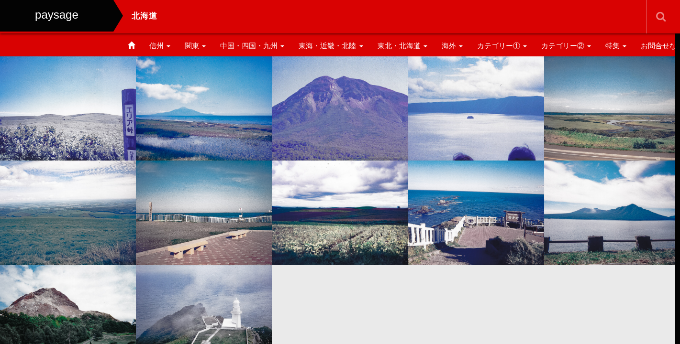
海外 (452, 46)
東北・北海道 (402, 46)
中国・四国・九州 (252, 46)
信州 (159, 46)
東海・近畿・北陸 (331, 46)
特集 (615, 46)
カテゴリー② (566, 46)
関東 (195, 46)
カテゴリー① (502, 46)
